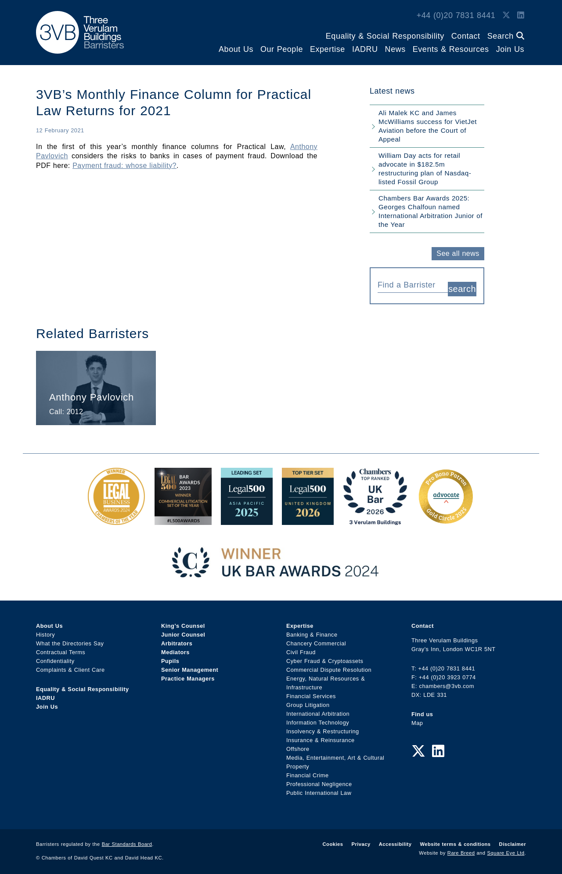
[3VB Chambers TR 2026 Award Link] (375, 517)
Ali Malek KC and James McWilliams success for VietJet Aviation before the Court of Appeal (427, 126)
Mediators (175, 648)
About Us (236, 49)
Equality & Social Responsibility (385, 36)
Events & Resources (451, 49)
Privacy (360, 840)
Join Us (510, 49)
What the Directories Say (70, 640)
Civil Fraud (301, 648)
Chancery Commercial (316, 640)
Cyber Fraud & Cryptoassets (324, 657)
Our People (281, 49)
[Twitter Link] (506, 15)
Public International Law (318, 789)
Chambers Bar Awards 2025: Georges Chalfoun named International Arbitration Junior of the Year (430, 211)
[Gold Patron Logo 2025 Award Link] (445, 517)
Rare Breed (461, 849)
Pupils (170, 657)
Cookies (333, 840)
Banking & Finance (312, 631)
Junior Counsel (183, 631)
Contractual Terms (60, 648)
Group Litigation (308, 701)
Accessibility (395, 840)
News (395, 49)
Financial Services (311, 692)
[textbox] (409, 285)
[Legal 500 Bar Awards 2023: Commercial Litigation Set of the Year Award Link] (183, 517)
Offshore (298, 745)
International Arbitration (317, 710)
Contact (465, 36)
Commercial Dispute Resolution (328, 666)
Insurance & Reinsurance (320, 736)
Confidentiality (55, 657)
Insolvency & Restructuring (322, 728)
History (45, 631)
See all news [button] (457, 253)
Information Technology (317, 719)
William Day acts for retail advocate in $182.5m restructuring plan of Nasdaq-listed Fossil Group (424, 169)
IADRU (365, 49)
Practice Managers (188, 675)
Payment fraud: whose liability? (124, 165)
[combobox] (413, 284)
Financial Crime (307, 771)
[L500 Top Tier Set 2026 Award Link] (308, 517)
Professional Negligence (319, 780)
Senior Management (189, 666)
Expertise (327, 49)
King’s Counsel (183, 622)
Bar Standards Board (127, 840)
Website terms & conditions (455, 840)
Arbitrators (176, 640)
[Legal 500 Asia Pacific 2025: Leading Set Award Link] (247, 517)
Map (417, 719)
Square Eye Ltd (506, 849)
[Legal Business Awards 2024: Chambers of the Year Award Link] (116, 517)
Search (505, 36)
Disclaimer (512, 840)
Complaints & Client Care (70, 666)
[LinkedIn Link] (520, 15)
